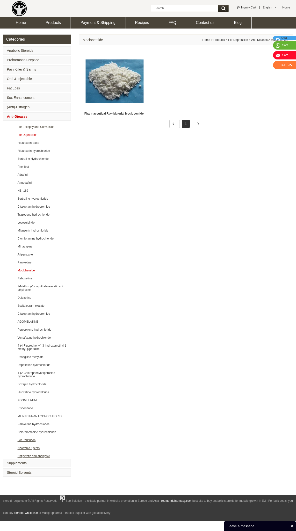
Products (53, 23)
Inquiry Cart (248, 7)
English (267, 7)
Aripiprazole (25, 254)
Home (286, 7)
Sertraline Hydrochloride (33, 158)
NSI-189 (23, 190)
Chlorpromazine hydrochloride (37, 432)
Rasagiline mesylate (30, 357)
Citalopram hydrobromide (34, 206)
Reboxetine (25, 278)
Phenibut (23, 166)
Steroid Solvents (19, 472)
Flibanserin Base (28, 143)
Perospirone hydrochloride (34, 329)
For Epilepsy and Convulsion (36, 127)
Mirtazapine (25, 246)
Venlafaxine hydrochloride (34, 337)
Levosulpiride (26, 222)
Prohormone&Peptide (23, 60)
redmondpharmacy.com (176, 500)
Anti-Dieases (17, 116)
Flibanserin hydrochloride (34, 151)
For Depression (27, 135)
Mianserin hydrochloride (33, 230)
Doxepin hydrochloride (32, 384)
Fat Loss (13, 88)
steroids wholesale (26, 513)
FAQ (172, 23)
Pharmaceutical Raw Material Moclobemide (114, 113)
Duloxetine (24, 297)
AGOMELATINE (28, 321)
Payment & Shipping (98, 23)
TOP (283, 65)
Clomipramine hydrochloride (36, 238)
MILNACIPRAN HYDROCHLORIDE (41, 416)
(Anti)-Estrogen (18, 107)
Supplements (17, 463)
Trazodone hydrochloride (34, 214)
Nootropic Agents (29, 448)
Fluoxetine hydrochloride (33, 392)
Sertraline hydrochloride (33, 198)
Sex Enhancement (21, 98)
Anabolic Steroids (20, 50)
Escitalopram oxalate (31, 305)
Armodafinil (25, 182)
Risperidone (25, 408)
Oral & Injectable (19, 79)
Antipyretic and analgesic (34, 456)
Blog (238, 23)
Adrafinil (23, 174)
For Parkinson (27, 440)
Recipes (142, 23)
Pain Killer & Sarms (21, 69)
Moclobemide (26, 270)
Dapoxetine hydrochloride (34, 365)
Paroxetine (24, 262)
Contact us (205, 23)
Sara (285, 45)
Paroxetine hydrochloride (34, 424)
